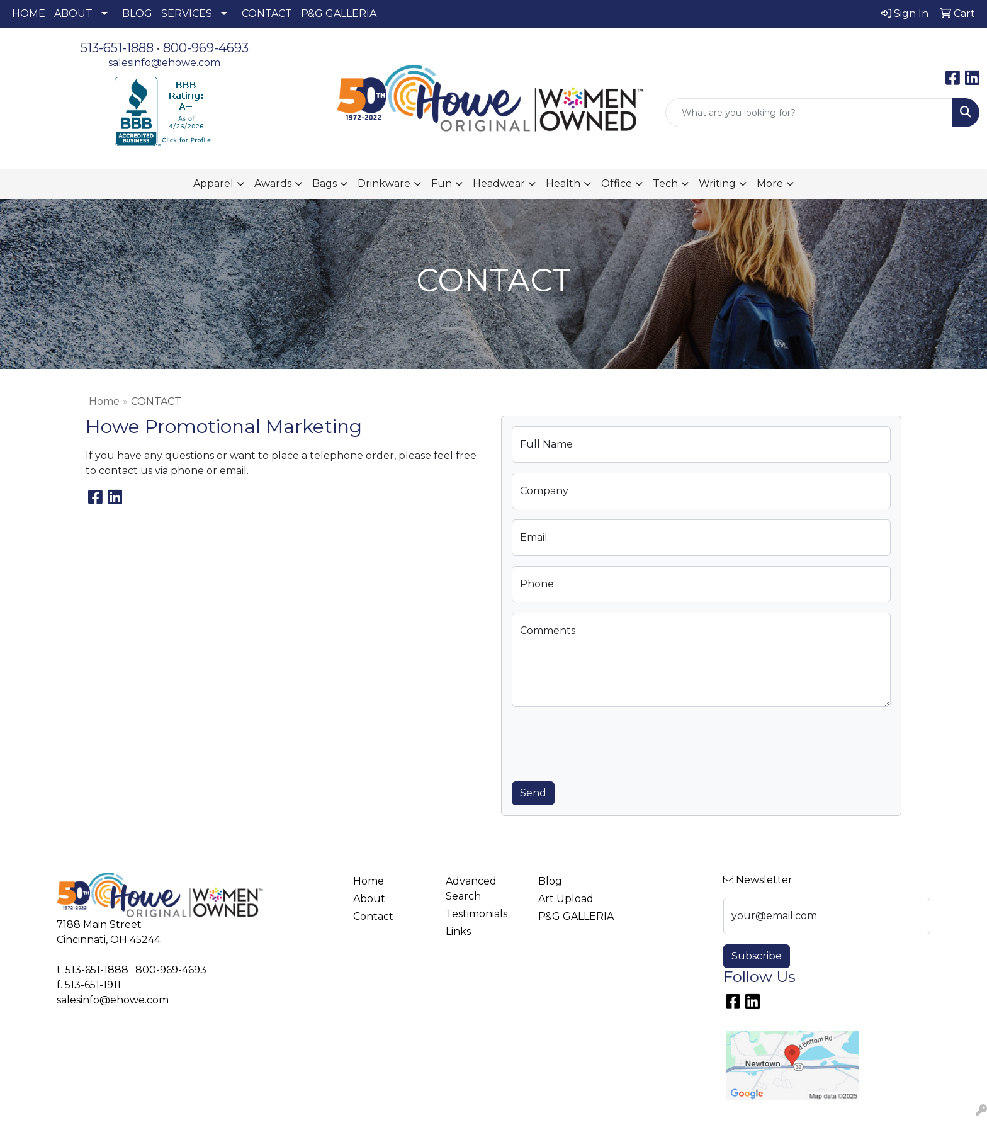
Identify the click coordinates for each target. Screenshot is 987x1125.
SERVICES (186, 14)
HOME (28, 14)
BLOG (137, 14)
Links (458, 931)
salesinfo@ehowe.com (164, 63)
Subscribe (756, 956)
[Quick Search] (809, 112)
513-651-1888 (117, 47)
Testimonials (476, 914)
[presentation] (607, 741)
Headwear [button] (499, 183)
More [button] (770, 183)
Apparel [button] (213, 183)
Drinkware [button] (384, 183)
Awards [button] (272, 183)
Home (104, 401)
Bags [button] (324, 183)
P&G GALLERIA (338, 14)
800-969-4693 (206, 47)
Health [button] (563, 183)
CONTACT (267, 14)
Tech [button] (665, 183)
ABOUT (73, 14)
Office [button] (616, 183)
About (369, 899)
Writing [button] (717, 183)
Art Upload (566, 899)
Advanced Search (471, 888)
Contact (373, 916)
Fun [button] (441, 183)
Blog (550, 881)
